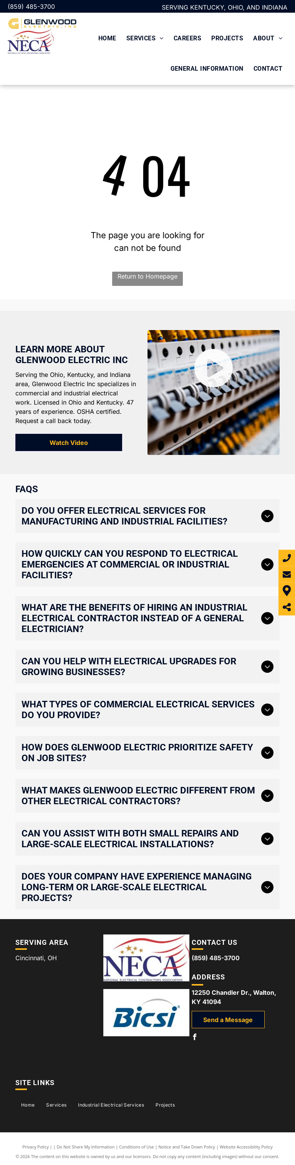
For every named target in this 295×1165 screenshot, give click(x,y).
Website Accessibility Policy (246, 1147)
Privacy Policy (35, 1147)
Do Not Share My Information (86, 1147)
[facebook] (195, 1038)
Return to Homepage (147, 276)
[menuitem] (107, 37)
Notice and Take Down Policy (187, 1147)
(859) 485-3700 (31, 6)
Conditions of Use (136, 1147)
